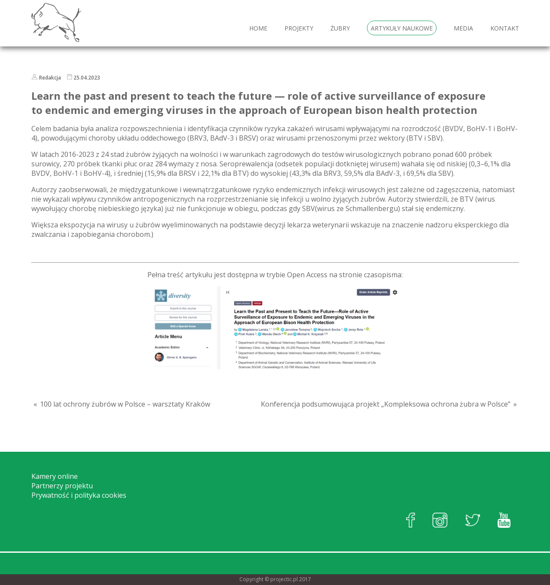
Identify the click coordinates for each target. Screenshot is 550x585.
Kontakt (504, 28)
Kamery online (54, 476)
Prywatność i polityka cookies (78, 495)
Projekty (298, 28)
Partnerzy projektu (62, 485)
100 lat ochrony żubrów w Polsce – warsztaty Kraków (125, 404)
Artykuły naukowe (402, 28)
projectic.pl (284, 579)
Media (463, 28)
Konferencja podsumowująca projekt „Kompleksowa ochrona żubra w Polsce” (385, 404)
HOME (258, 28)
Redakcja (50, 77)
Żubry (340, 28)
